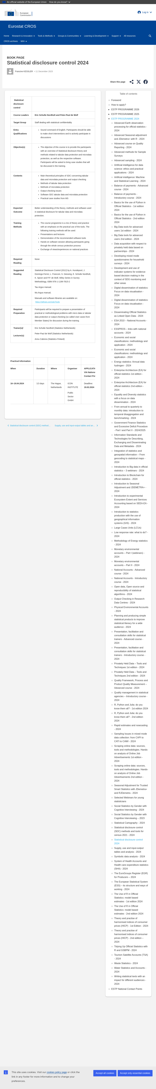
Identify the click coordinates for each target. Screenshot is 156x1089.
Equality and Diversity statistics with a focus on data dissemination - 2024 (130, 398)
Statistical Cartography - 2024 (129, 823)
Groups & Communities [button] (69, 36)
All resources (130, 36)
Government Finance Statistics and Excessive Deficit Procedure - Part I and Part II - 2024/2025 (130, 426)
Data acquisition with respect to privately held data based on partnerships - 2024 (130, 247)
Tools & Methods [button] (46, 36)
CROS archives (11, 41)
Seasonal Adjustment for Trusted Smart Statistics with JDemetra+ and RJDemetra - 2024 (131, 789)
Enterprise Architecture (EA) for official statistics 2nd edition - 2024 (130, 386)
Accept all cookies (105, 1073)
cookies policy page (57, 1072)
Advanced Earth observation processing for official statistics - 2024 (130, 127)
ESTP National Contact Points (126, 989)
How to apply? (118, 105)
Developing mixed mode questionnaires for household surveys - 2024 (129, 260)
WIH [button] (24, 41)
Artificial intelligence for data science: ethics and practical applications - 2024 (128, 169)
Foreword (116, 100)
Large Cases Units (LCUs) (127, 528)
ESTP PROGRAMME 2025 (125, 114)
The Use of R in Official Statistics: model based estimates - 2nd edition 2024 (128, 910)
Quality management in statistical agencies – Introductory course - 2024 (131, 696)
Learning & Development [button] (96, 36)
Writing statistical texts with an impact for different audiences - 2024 (130, 980)
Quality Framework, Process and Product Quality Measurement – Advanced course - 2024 (131, 684)
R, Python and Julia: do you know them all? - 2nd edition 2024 (128, 717)
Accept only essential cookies (135, 1073)
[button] (145, 12)
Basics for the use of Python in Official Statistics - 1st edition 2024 (129, 206)
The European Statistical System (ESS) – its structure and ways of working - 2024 (131, 886)
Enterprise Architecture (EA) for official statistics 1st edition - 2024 (130, 374)
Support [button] (116, 36)
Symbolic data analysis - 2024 (129, 856)
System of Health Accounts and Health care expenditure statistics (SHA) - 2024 (131, 865)
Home (6, 36)
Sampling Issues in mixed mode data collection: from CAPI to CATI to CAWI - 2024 (130, 738)
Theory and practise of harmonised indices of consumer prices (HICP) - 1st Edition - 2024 (131, 922)
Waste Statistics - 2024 (126, 963)
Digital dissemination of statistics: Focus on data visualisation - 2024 (131, 292)
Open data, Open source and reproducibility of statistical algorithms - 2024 (129, 590)
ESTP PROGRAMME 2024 (125, 119)
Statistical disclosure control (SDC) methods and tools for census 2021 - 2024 (129, 831)
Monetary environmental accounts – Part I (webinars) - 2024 (129, 553)
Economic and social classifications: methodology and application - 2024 (130, 341)
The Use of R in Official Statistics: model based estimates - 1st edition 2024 (128, 898)
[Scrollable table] (52, 221)
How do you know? (59, 2)
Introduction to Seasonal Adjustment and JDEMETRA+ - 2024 (130, 487)
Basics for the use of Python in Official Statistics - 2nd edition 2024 (129, 218)
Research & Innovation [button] (23, 36)
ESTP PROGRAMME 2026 (125, 109)
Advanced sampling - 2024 (128, 160)
